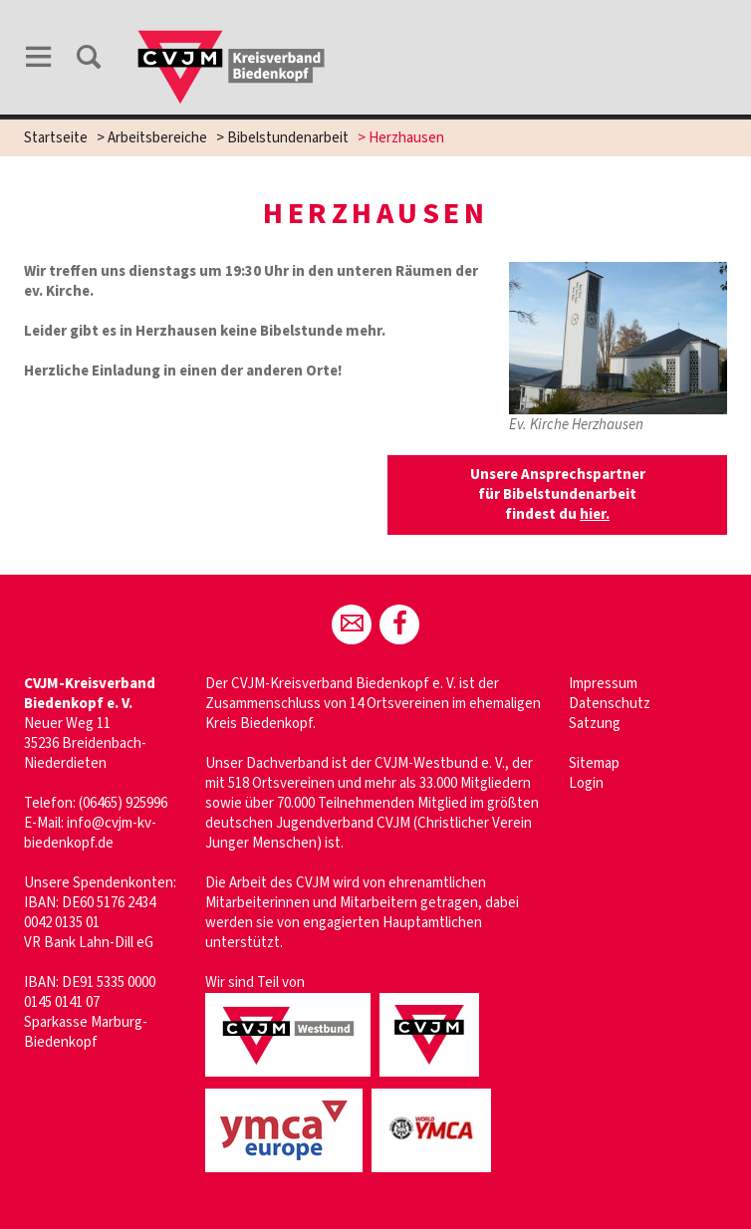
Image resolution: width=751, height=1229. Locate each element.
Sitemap (594, 763)
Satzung (595, 723)
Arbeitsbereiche (157, 137)
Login (586, 783)
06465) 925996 (125, 803)
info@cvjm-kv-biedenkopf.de (90, 833)
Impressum (603, 683)
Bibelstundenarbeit (288, 137)
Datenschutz (609, 703)
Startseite (56, 137)
